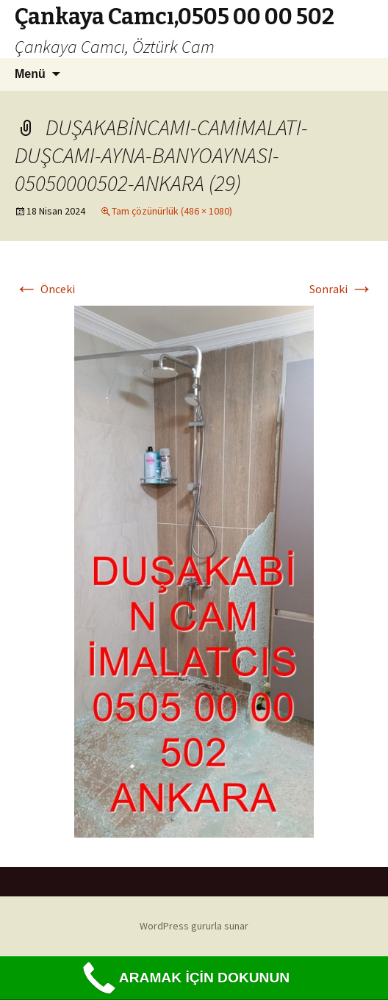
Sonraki (341, 288)
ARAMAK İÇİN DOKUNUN (184, 978)
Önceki (45, 288)
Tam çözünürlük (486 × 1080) (172, 210)
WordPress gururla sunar (194, 925)
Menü (30, 74)
